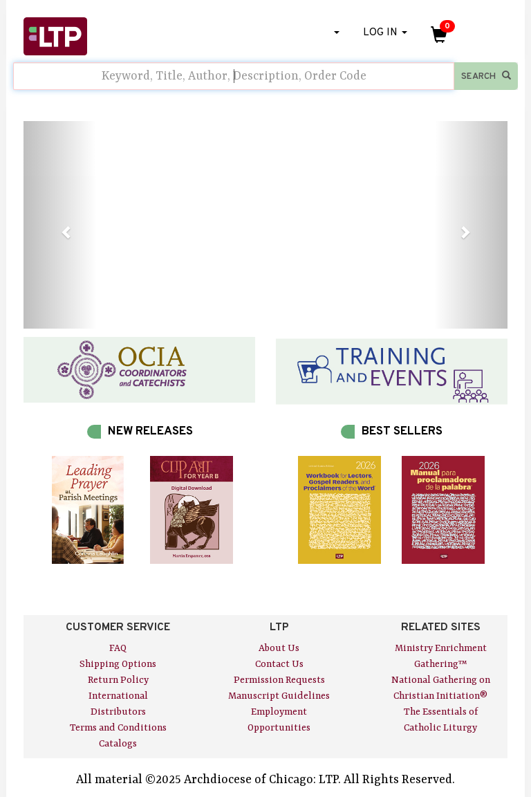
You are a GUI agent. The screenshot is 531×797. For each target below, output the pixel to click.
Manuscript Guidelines (279, 696)
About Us (279, 648)
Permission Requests (279, 680)
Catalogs (118, 743)
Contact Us (279, 664)
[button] (60, 225)
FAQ (118, 648)
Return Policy (118, 680)
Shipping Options (118, 664)
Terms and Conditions (118, 727)
